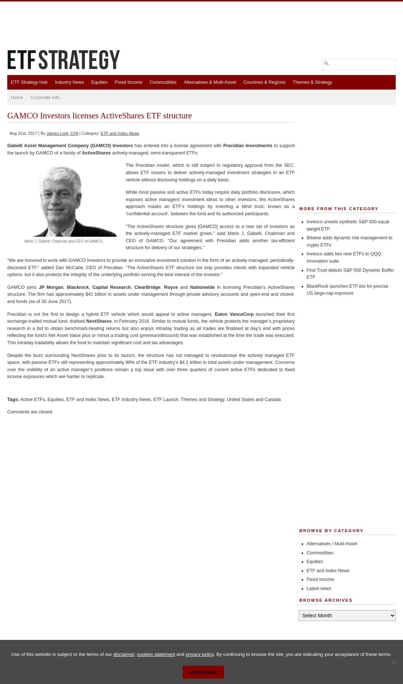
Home (17, 97)
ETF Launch (166, 399)
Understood (203, 672)
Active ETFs (32, 399)
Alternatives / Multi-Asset (332, 543)
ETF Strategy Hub (29, 82)
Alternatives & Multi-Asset (210, 82)
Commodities (163, 82)
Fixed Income (128, 82)
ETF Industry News (131, 399)
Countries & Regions (264, 82)
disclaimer (123, 654)
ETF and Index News (120, 133)
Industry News (69, 82)
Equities (99, 82)
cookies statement (156, 654)
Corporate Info (45, 97)
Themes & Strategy (312, 82)
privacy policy (199, 654)
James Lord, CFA (62, 133)
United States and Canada (254, 399)
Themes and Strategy (202, 399)
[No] (394, 662)
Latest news (319, 588)
